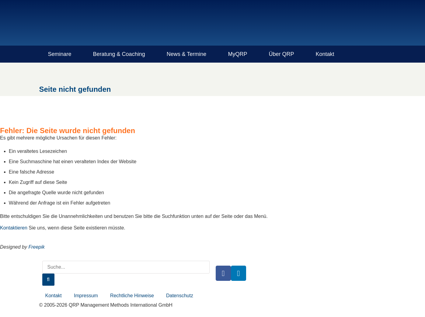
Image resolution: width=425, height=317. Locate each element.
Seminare (59, 54)
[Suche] (48, 280)
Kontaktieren (13, 227)
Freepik (36, 247)
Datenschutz (179, 295)
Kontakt (324, 54)
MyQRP (237, 54)
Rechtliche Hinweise (132, 295)
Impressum (86, 295)
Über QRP (281, 54)
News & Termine (187, 54)
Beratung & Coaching (119, 54)
